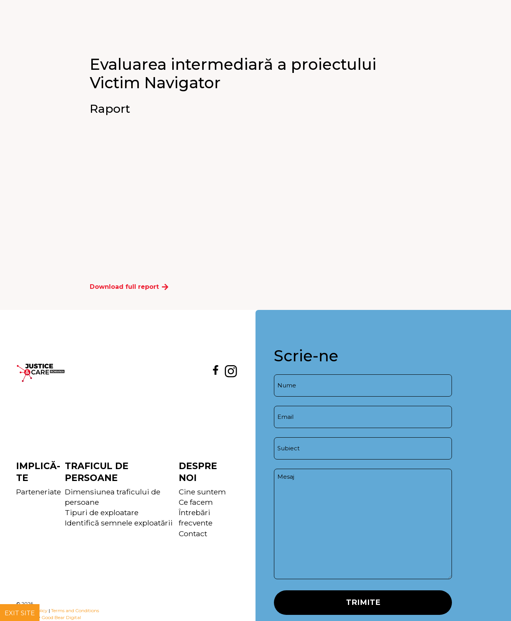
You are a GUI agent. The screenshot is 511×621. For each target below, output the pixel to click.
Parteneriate (38, 491)
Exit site (20, 613)
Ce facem (196, 502)
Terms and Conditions (75, 610)
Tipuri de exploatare (101, 512)
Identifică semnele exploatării (119, 522)
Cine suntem (202, 491)
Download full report (129, 286)
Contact (193, 533)
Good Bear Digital (61, 617)
